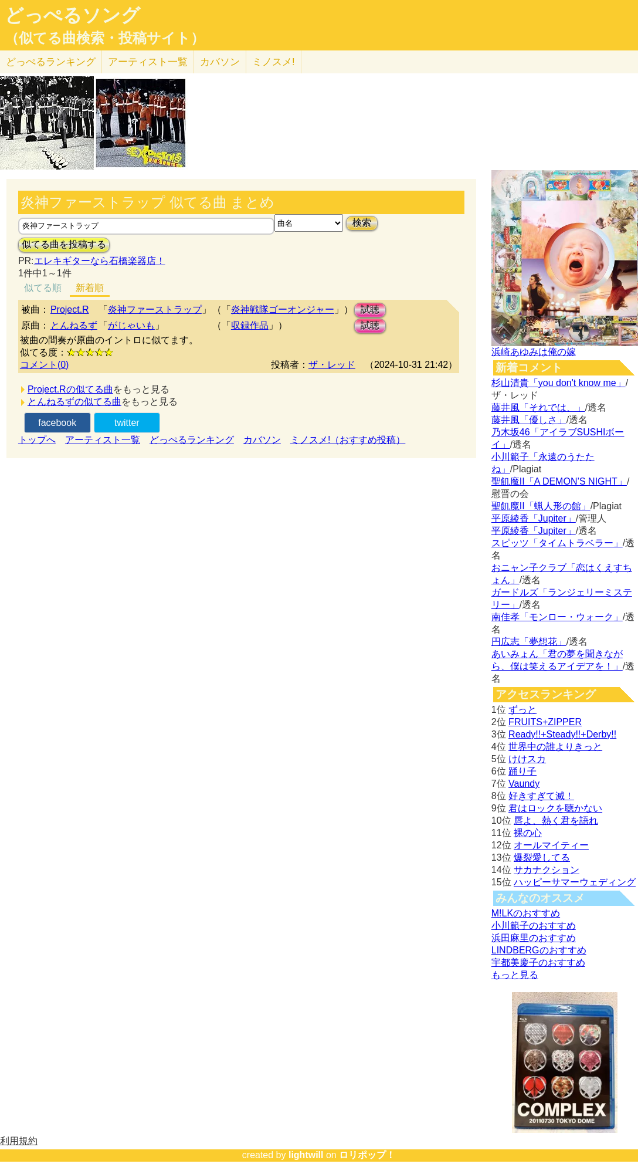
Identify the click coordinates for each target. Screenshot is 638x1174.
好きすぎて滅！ (541, 796)
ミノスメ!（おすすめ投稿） (347, 440)
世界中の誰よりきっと (555, 747)
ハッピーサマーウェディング (575, 882)
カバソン (220, 61)
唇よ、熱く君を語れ (556, 820)
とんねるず (73, 325)
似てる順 (43, 288)
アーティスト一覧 (102, 440)
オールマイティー (551, 845)
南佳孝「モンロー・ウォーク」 (557, 617)
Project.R (69, 309)
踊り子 (522, 771)
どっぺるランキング (192, 440)
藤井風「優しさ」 (528, 420)
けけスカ (527, 759)
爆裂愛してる (542, 857)
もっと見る (514, 975)
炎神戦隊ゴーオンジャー (282, 309)
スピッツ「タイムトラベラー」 (557, 543)
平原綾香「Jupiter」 (533, 518)
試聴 (370, 309)
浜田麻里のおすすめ (533, 938)
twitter (127, 423)
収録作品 (250, 325)
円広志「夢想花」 (528, 642)
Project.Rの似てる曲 (70, 389)
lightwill (306, 1155)
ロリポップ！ (367, 1155)
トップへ (37, 440)
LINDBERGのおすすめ (538, 950)
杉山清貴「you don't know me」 (558, 383)
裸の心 (528, 833)
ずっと (522, 710)
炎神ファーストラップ (155, 309)
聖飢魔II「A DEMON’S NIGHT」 (559, 481)
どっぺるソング (72, 15)
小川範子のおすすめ (533, 926)
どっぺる (51, 61)
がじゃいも (131, 325)
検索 (361, 223)
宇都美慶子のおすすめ (538, 962)
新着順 (90, 288)
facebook (57, 423)
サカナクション (546, 870)
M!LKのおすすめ (525, 913)
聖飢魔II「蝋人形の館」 (541, 506)
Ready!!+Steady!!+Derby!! (562, 734)
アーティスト (148, 61)
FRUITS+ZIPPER (545, 722)
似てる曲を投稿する (64, 244)
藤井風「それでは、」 (538, 407)
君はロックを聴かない (555, 808)
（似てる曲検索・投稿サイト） (105, 38)
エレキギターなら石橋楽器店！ (99, 261)
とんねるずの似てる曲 (74, 402)
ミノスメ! (273, 61)
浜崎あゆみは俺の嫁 (533, 352)
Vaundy (523, 784)
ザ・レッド (331, 365)
